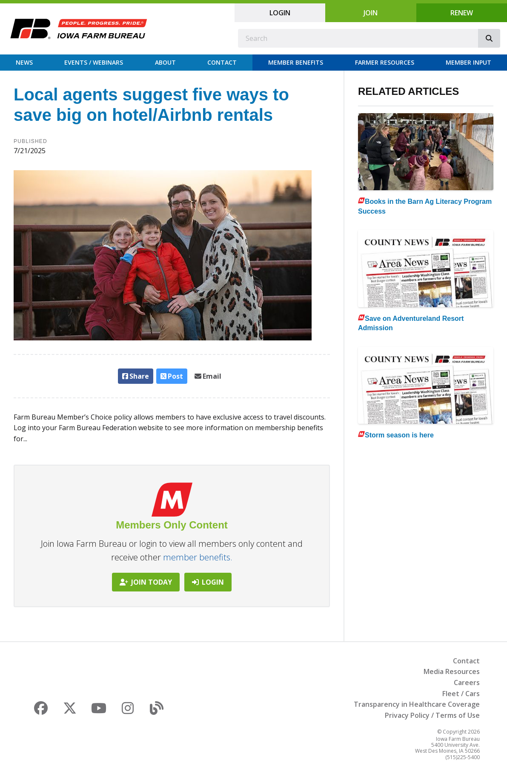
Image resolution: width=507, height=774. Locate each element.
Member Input (468, 62)
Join (371, 12)
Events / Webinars (93, 62)
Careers (467, 682)
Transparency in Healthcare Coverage (417, 704)
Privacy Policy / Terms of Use (432, 715)
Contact (222, 62)
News (24, 62)
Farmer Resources (384, 62)
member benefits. (197, 557)
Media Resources (452, 671)
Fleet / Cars (461, 693)
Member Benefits (295, 62)
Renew (461, 12)
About (165, 62)
